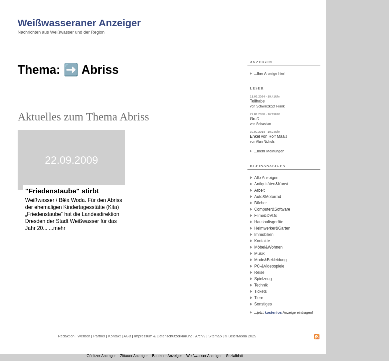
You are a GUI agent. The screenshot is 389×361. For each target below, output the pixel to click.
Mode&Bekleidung (270, 260)
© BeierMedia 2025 (240, 336)
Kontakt (114, 336)
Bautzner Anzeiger (167, 356)
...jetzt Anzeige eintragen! (283, 312)
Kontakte (262, 241)
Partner (99, 336)
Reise (259, 272)
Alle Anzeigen (266, 177)
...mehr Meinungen (269, 151)
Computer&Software (272, 209)
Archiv (200, 336)
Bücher (260, 203)
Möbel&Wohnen (268, 247)
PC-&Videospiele (269, 266)
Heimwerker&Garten (272, 228)
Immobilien (264, 234)
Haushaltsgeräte (268, 222)
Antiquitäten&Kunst (271, 184)
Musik (259, 253)
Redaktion (66, 336)
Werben (84, 336)
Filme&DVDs (265, 215)
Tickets (260, 291)
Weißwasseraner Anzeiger (79, 23)
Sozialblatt (234, 356)
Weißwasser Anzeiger (204, 356)
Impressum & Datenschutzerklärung (163, 336)
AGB (127, 336)
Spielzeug (263, 278)
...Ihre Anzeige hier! (270, 73)
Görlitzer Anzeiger (101, 356)
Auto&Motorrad (267, 196)
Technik (261, 285)
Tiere (258, 297)
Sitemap (215, 336)
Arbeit (259, 190)
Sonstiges (263, 304)
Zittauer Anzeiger (134, 356)
